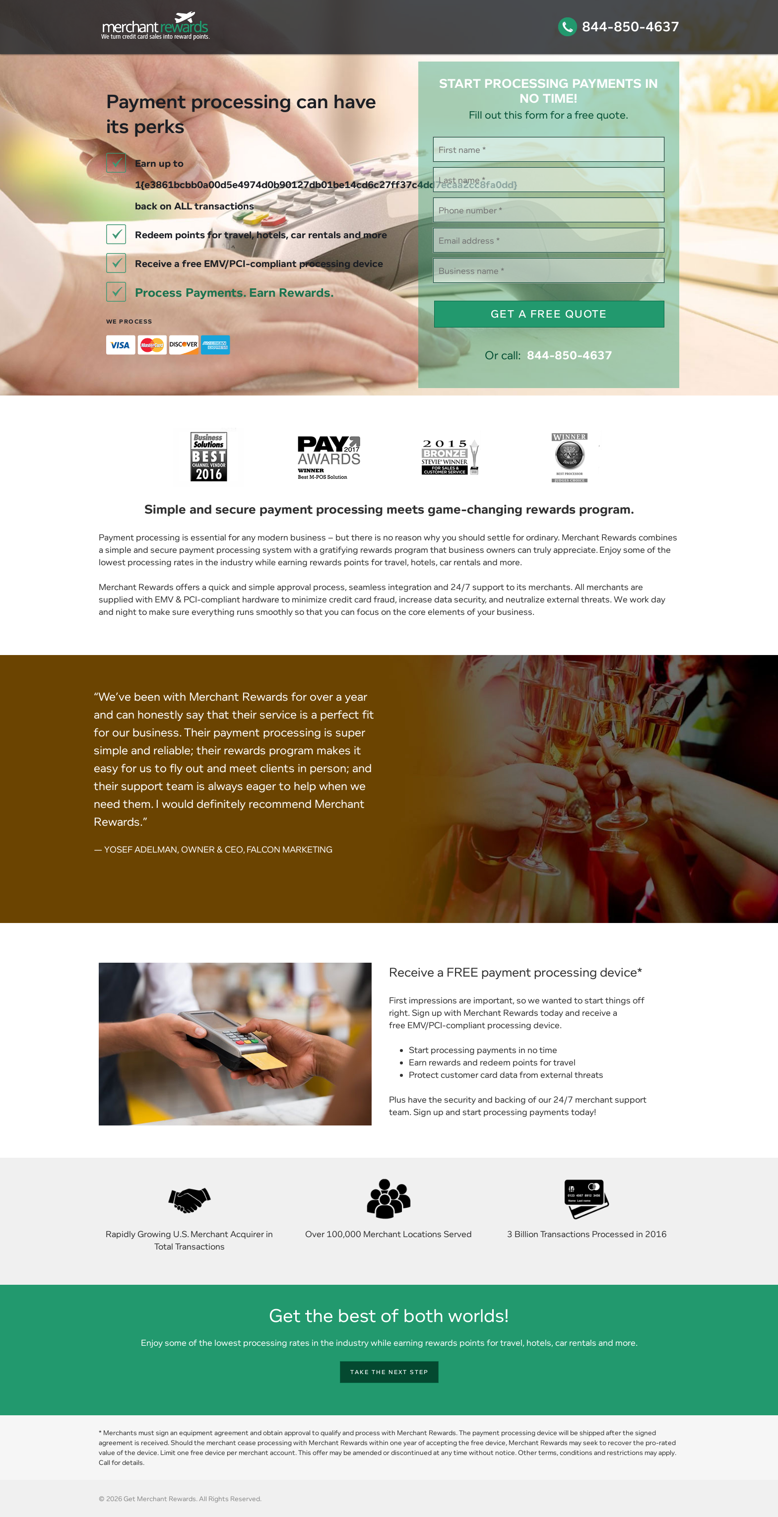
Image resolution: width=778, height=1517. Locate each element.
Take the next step (389, 1372)
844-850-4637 (630, 26)
